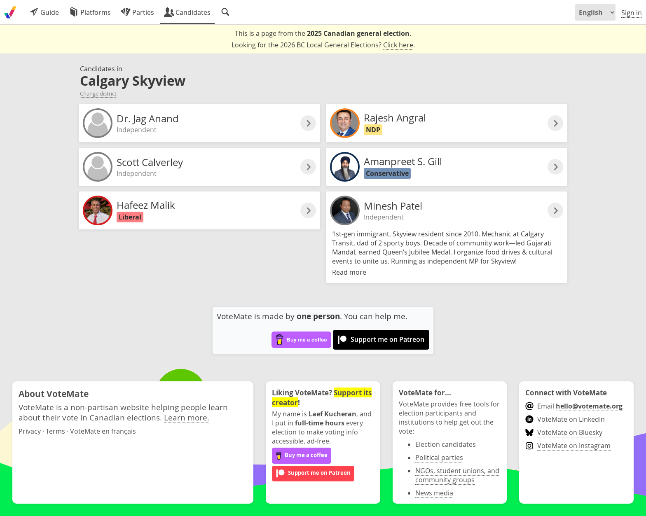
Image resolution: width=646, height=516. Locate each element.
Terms (55, 431)
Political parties (439, 457)
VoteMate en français (103, 431)
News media (434, 492)
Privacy (30, 431)
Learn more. (186, 417)
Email (573, 406)
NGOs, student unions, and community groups (457, 475)
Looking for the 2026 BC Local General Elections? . (323, 45)
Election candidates (445, 444)
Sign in (631, 12)
